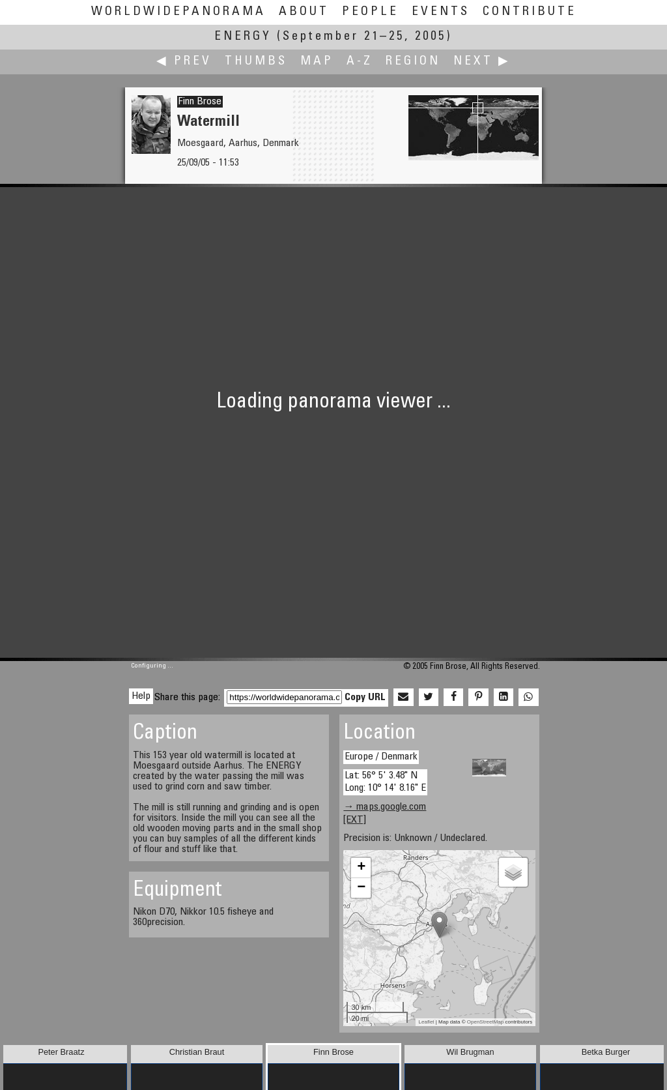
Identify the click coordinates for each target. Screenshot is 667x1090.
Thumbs (256, 61)
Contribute (529, 12)
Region (413, 61)
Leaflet (426, 1022)
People (370, 12)
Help (141, 696)
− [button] (361, 888)
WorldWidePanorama (178, 12)
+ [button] (361, 867)
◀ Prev (184, 61)
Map (317, 61)
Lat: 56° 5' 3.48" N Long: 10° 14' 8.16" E (385, 782)
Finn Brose (199, 101)
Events (441, 12)
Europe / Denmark (381, 757)
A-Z (360, 61)
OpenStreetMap (485, 1022)
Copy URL (365, 697)
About (304, 12)
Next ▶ (482, 61)
